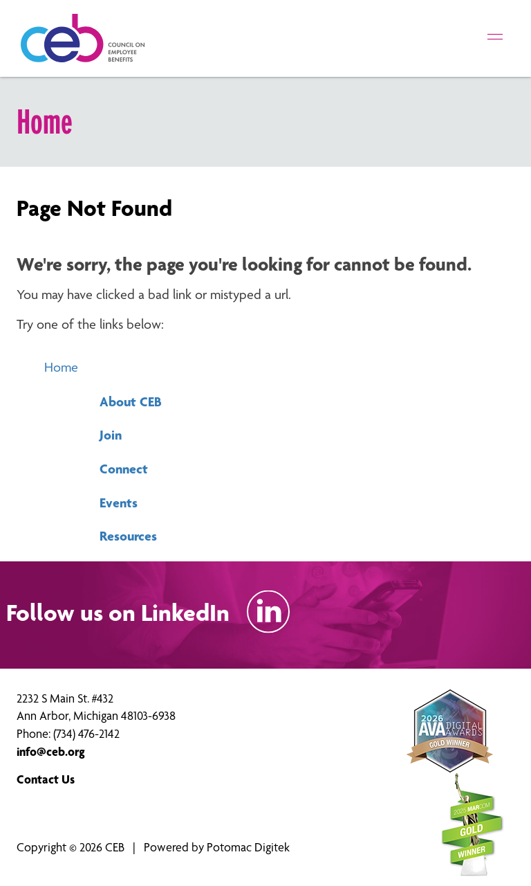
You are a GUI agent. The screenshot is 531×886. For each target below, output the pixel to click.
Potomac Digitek (248, 847)
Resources (128, 535)
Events (119, 502)
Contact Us (46, 779)
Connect (124, 468)
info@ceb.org (51, 751)
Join (111, 434)
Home (61, 367)
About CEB (131, 401)
